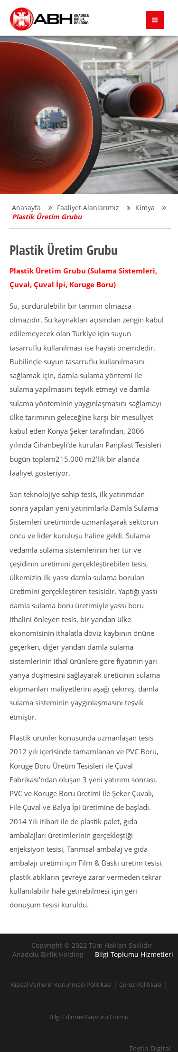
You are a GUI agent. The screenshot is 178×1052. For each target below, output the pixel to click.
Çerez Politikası (140, 984)
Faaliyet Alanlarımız (94, 207)
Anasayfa (32, 207)
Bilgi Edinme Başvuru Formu (89, 1017)
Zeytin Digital (150, 1048)
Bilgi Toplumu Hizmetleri (134, 954)
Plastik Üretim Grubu (47, 216)
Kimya (150, 207)
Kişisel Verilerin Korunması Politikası (61, 984)
